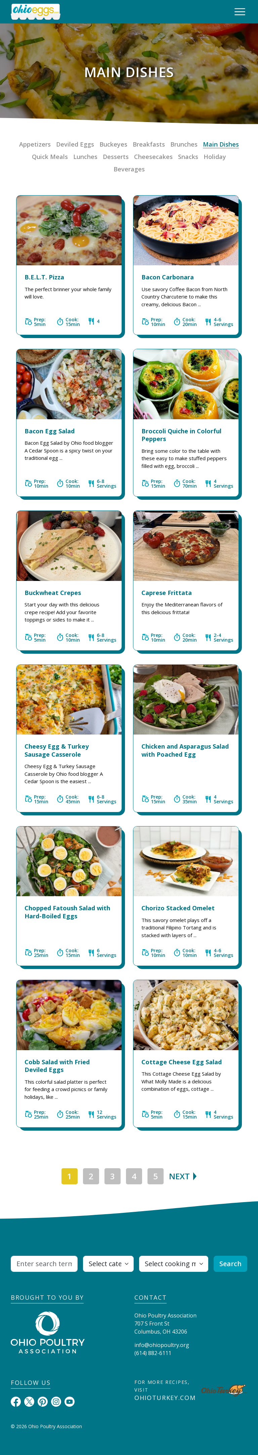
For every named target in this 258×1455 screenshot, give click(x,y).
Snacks (188, 157)
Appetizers (35, 144)
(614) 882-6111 (152, 1353)
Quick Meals (50, 157)
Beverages (129, 169)
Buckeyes (113, 144)
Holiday (215, 157)
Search (230, 1263)
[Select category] (108, 1264)
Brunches (184, 144)
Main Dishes (221, 144)
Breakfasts (149, 144)
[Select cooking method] (173, 1264)
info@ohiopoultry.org (161, 1345)
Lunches (85, 157)
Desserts (116, 157)
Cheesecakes (153, 157)
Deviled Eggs (75, 144)
